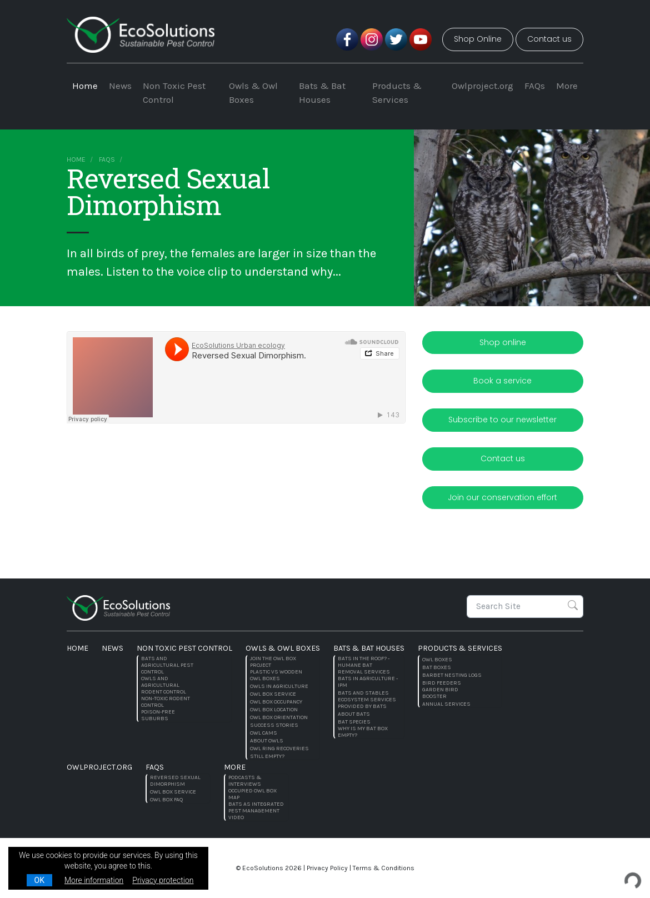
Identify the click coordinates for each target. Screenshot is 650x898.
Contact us (549, 38)
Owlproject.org (482, 85)
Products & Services (397, 93)
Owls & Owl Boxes (253, 93)
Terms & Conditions (383, 868)
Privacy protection (162, 880)
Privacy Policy (327, 868)
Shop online (502, 342)
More (567, 85)
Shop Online (478, 38)
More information (93, 880)
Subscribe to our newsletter (502, 419)
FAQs (534, 85)
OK (39, 880)
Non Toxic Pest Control (174, 93)
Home (85, 85)
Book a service (502, 380)
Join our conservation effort (502, 497)
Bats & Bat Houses (322, 93)
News (120, 85)
